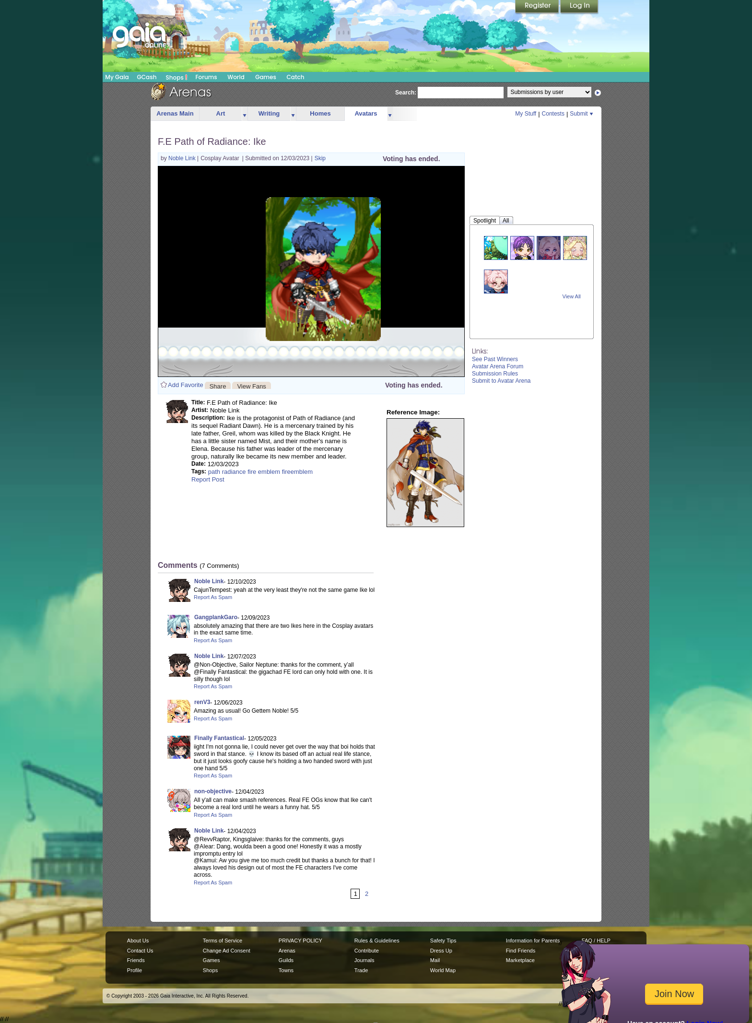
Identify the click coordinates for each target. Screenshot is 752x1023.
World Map (443, 970)
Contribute (366, 950)
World (236, 77)
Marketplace (520, 960)
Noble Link (182, 158)
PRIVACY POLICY (300, 940)
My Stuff (525, 113)
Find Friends (520, 950)
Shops (177, 77)
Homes (320, 113)
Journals (364, 960)
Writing (269, 113)
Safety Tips (443, 940)
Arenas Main (174, 113)
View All (572, 296)
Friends (136, 960)
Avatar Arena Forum (497, 366)
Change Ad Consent (226, 950)
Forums (206, 77)
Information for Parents (533, 940)
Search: (405, 92)
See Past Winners (495, 359)
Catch (296, 77)
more (244, 114)
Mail (435, 960)
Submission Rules (495, 373)
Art (220, 113)
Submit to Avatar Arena (501, 380)
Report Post (207, 479)
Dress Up (441, 950)
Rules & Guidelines (377, 940)
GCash (147, 77)
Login (579, 7)
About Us (138, 940)
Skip (320, 158)
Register (537, 7)
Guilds (286, 960)
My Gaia (117, 77)
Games (265, 77)
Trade (361, 970)
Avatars (365, 113)
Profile (134, 970)
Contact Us (140, 950)
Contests (553, 113)
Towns (286, 970)
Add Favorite (185, 384)
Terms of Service (222, 940)
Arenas (287, 950)
